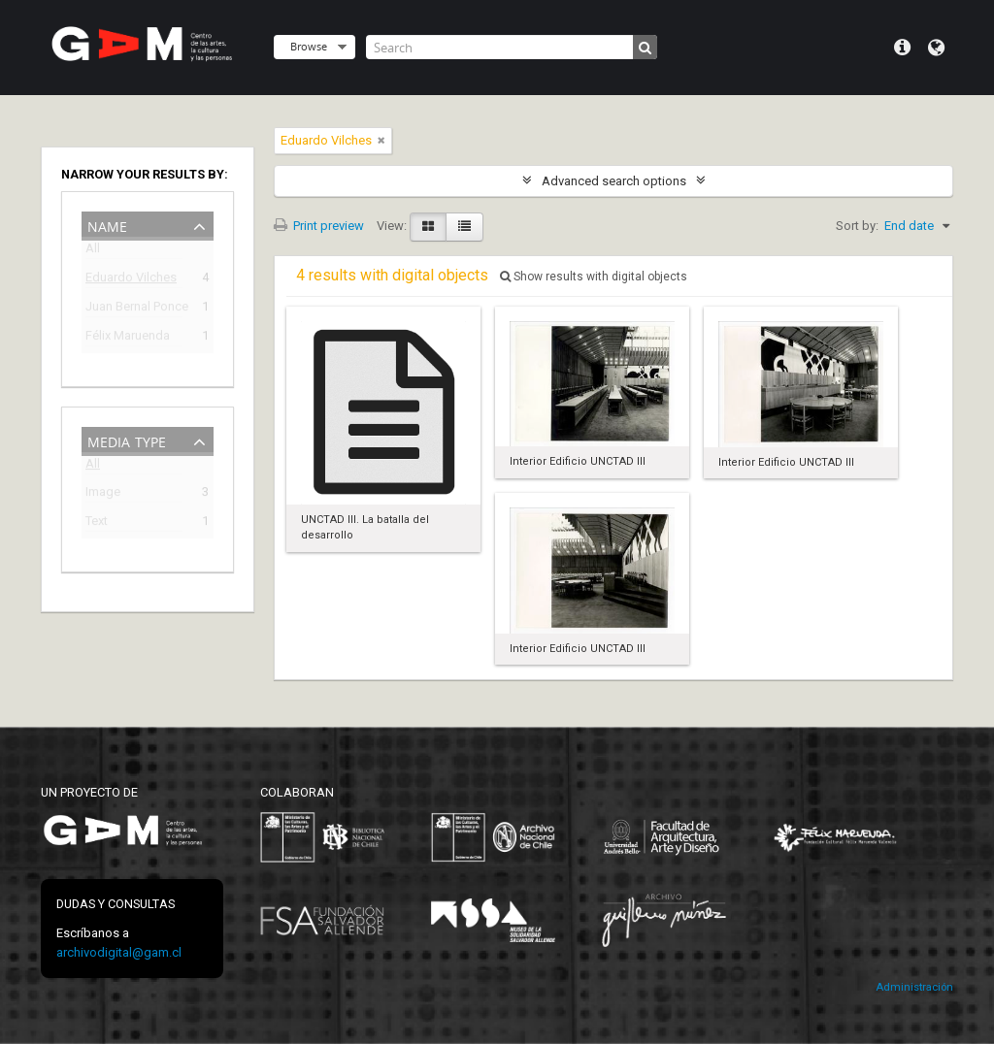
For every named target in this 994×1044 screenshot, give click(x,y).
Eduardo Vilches (131, 280)
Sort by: (857, 225)
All (92, 252)
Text (96, 523)
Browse (308, 46)
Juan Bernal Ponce (133, 309)
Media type (126, 440)
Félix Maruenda (127, 338)
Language (936, 47)
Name (107, 225)
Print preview (319, 225)
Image (102, 494)
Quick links (902, 47)
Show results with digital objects (593, 276)
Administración (914, 987)
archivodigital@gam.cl (119, 952)
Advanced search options (614, 181)
